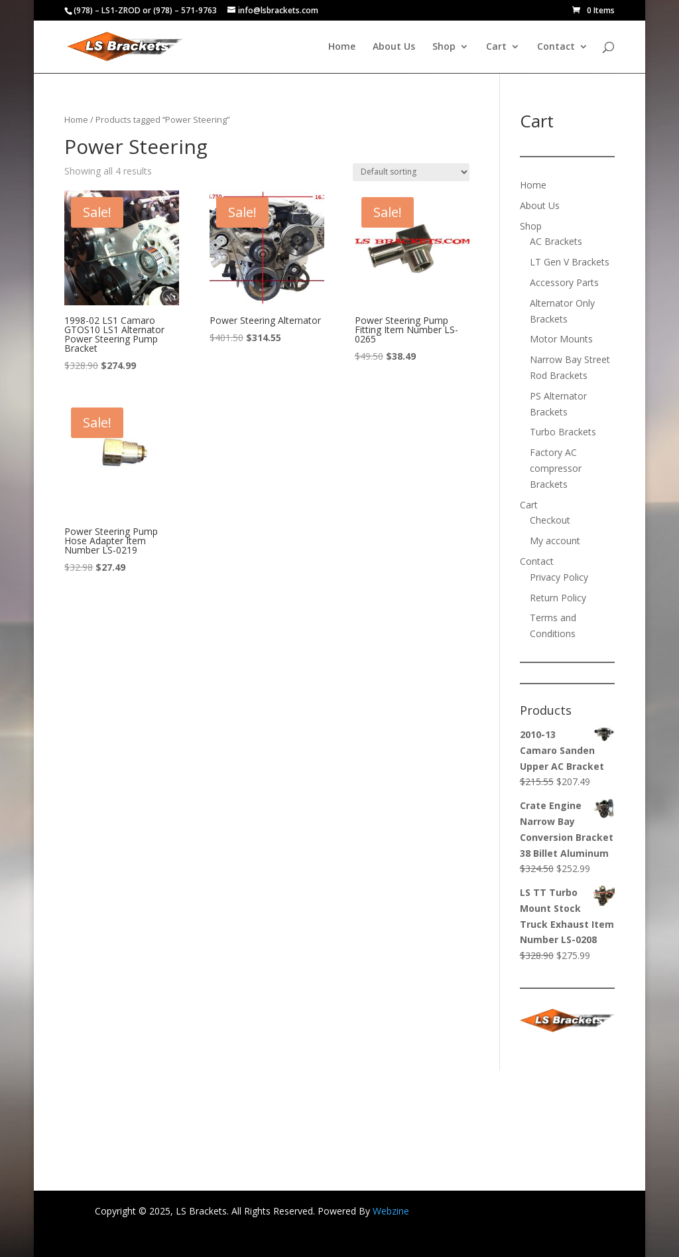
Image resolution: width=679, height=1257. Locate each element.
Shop (444, 47)
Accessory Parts (564, 282)
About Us (394, 47)
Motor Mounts (561, 339)
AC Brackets (556, 241)
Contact (556, 47)
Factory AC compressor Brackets (556, 468)
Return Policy (558, 597)
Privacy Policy (559, 577)
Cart (496, 47)
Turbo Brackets (563, 431)
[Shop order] (411, 172)
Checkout (550, 520)
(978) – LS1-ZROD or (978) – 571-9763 (145, 10)
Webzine (391, 1211)
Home (341, 47)
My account (555, 540)
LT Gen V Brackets (569, 262)
